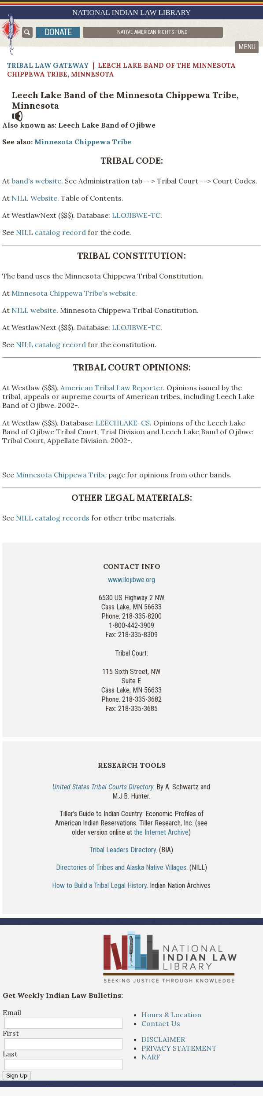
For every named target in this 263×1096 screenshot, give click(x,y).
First (11, 1033)
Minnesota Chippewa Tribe (82, 141)
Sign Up (16, 1075)
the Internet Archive (161, 832)
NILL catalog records (52, 517)
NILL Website (34, 198)
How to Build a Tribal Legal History (99, 885)
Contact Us (160, 1023)
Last (10, 1053)
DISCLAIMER (163, 1039)
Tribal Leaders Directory (122, 850)
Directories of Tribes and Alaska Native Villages (121, 867)
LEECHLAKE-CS (123, 422)
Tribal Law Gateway (48, 65)
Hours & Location (171, 1014)
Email (12, 1012)
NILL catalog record (51, 232)
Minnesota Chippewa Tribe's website (73, 293)
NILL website (33, 310)
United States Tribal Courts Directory (102, 787)
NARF (150, 1056)
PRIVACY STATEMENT (179, 1048)
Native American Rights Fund (152, 32)
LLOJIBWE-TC (136, 215)
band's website (35, 180)
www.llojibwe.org (131, 579)
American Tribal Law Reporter (111, 387)
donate (57, 32)
